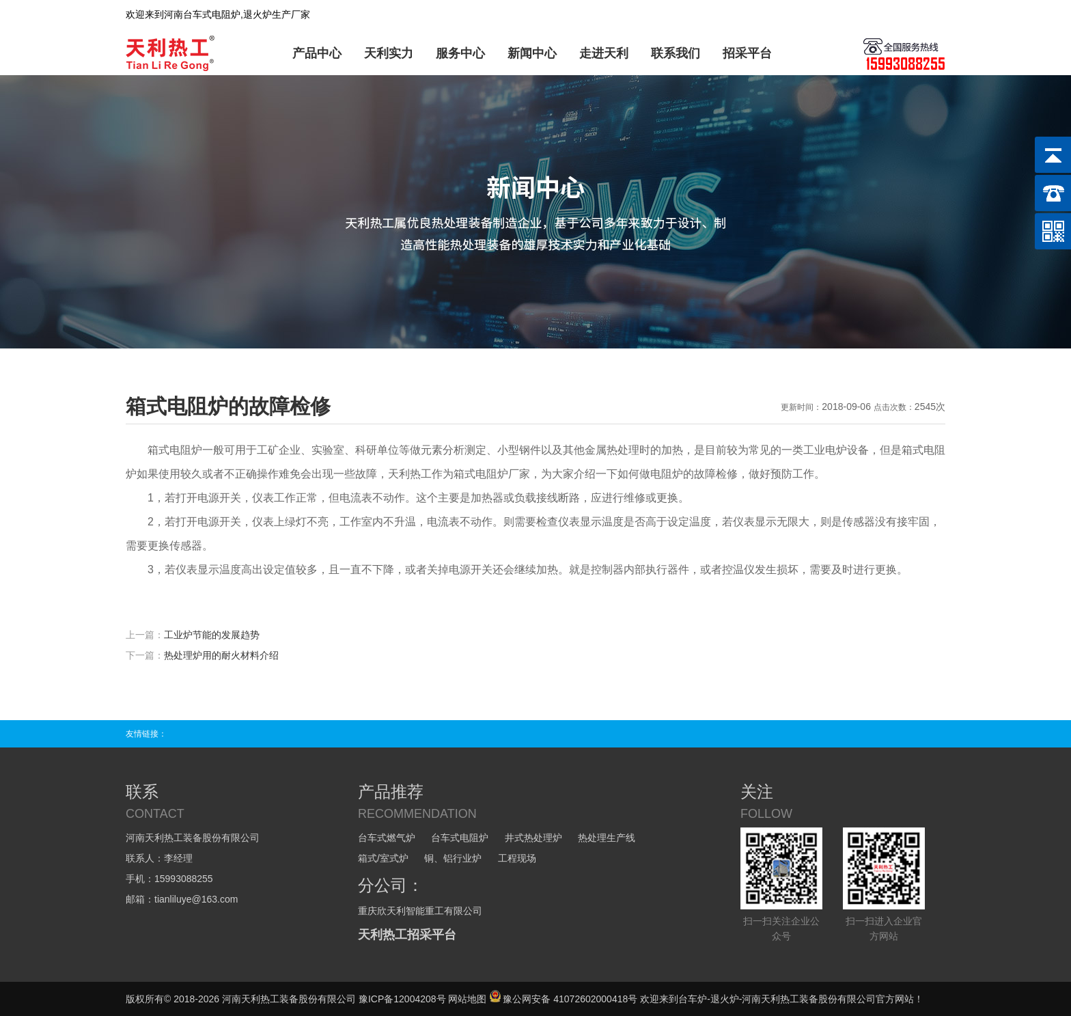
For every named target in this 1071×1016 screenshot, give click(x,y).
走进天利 (603, 53)
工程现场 (517, 858)
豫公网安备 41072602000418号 (563, 998)
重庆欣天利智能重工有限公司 (420, 910)
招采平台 (747, 53)
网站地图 (467, 998)
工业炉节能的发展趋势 (212, 634)
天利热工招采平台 (407, 935)
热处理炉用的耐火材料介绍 (221, 655)
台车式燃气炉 (386, 837)
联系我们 (675, 53)
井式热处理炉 (533, 837)
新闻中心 (532, 53)
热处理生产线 (606, 837)
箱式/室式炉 (383, 858)
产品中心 (317, 53)
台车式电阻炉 (459, 837)
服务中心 (460, 53)
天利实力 (388, 53)
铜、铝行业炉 (453, 858)
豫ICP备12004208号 (402, 998)
